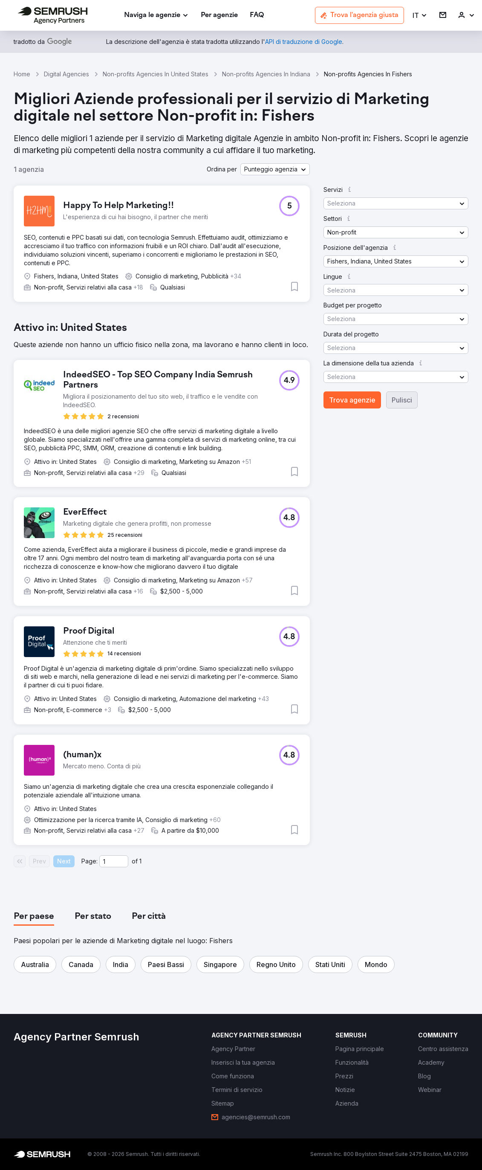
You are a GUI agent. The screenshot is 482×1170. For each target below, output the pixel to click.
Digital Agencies (66, 74)
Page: (89, 861)
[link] (219, 15)
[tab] (34, 916)
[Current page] (114, 861)
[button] (420, 15)
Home (22, 74)
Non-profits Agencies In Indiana (266, 74)
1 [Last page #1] (140, 861)
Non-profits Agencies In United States (155, 74)
